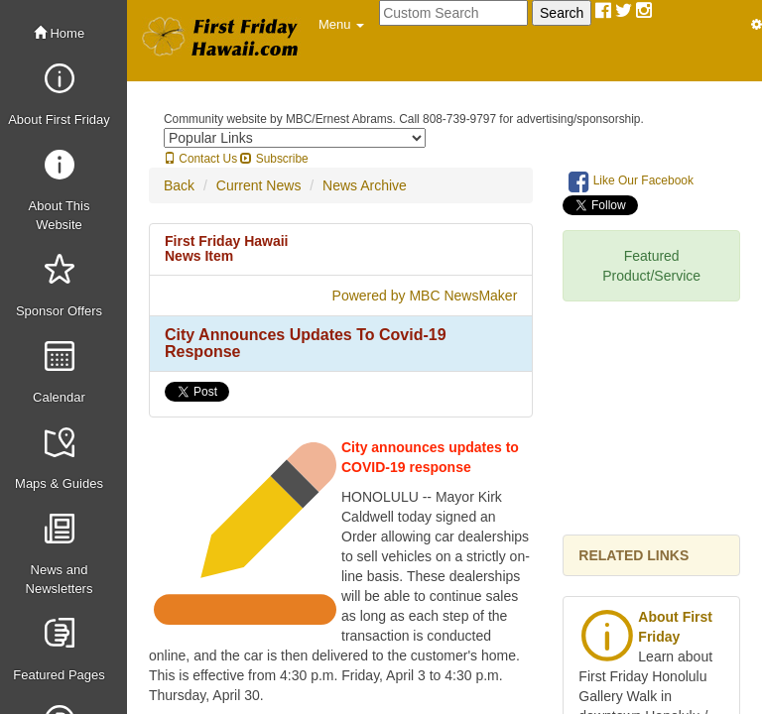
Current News (259, 185)
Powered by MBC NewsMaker (425, 295)
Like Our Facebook (631, 181)
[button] (341, 25)
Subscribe (274, 159)
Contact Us (200, 159)
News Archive (364, 185)
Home (59, 33)
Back (179, 185)
